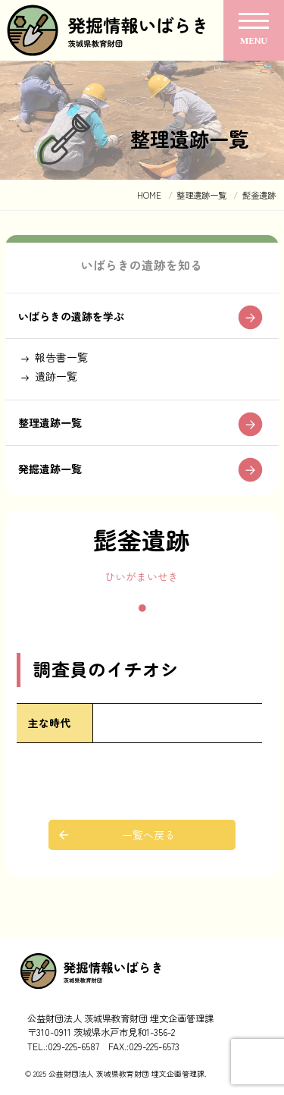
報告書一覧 (61, 357)
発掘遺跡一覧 (50, 468)
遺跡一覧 (56, 376)
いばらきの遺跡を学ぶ (71, 316)
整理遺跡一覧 (50, 422)
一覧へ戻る (148, 834)
